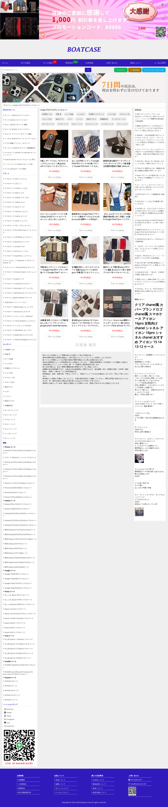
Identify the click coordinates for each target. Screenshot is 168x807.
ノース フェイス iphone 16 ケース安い (19, 164)
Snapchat (9, 726)
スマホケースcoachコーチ (14, 279)
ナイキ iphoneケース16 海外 (15, 169)
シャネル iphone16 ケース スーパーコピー (20, 138)
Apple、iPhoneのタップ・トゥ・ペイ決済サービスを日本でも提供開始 (149, 257)
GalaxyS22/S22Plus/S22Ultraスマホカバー (20, 525)
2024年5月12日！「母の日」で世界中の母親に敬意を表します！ (149, 273)
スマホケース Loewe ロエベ (15, 202)
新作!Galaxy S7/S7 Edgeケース (16, 553)
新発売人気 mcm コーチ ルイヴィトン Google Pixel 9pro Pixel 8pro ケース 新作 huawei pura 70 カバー (150, 232)
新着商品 (69, 63)
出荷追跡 (89, 63)
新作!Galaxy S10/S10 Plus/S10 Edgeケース (21, 539)
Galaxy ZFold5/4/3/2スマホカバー (17, 509)
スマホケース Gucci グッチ (15, 207)
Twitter (8, 712)
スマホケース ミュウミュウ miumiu (18, 325)
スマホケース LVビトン (13, 183)
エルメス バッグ (11, 429)
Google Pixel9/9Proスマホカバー (17, 574)
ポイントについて (62, 788)
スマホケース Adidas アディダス (17, 197)
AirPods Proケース (12, 690)
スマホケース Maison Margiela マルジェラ (21, 339)
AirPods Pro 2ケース (12, 695)
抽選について (60, 784)
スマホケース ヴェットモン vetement (19, 316)
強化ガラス (9, 387)
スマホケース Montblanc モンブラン (18, 330)
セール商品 (47, 63)
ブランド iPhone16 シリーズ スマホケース (20, 457)
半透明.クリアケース (12, 368)
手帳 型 (7, 354)
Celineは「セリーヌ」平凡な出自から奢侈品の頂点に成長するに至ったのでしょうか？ (149, 291)
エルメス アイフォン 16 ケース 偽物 (18, 134)
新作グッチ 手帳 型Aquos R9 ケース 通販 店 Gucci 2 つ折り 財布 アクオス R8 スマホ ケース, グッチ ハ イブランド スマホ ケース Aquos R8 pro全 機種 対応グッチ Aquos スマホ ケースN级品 (117, 274)
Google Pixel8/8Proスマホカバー (17, 579)
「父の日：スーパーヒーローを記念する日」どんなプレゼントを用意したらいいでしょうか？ (149, 248)
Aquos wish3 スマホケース (15, 627)
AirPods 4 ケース (11, 700)
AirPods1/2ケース (11, 681)
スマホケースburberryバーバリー (17, 242)
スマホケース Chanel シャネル (16, 188)
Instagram (9, 719)
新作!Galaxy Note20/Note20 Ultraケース (20, 558)
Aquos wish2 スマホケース (15, 632)
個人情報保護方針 (24, 792)
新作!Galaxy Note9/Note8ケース (17, 567)
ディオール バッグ (11, 410)
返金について (98, 788)
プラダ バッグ (10, 419)
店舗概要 (21, 780)
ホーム (5, 63)
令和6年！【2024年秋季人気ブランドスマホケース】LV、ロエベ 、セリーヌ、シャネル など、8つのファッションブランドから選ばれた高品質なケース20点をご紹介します (150, 140)
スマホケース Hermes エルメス (16, 211)
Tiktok (7, 716)
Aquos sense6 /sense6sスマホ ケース (19, 618)
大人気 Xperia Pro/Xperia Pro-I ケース (19, 653)
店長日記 (138, 110)
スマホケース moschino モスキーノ (18, 283)
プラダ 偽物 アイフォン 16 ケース (17, 143)
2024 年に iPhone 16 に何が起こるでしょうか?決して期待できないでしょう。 (150, 162)
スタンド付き (10, 382)
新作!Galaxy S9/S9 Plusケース (16, 544)
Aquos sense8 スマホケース (15, 609)
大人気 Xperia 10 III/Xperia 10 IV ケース (20, 644)
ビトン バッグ (10, 438)
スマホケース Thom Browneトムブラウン (20, 321)
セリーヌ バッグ (11, 415)
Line (7, 723)
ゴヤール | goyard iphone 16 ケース (18, 297)
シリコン (8, 396)
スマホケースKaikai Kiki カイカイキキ (19, 335)
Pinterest (8, 709)
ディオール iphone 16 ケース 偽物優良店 (20, 148)
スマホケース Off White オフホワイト (19, 237)
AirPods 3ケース (11, 686)
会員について (60, 780)
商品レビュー (136, 63)
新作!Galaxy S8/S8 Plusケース (16, 548)
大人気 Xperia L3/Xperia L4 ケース (18, 658)
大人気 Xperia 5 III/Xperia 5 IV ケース (19, 648)
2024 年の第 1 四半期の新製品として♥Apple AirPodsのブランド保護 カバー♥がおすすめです (149, 265)
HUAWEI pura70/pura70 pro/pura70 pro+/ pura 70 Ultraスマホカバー (18, 673)
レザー (7, 391)
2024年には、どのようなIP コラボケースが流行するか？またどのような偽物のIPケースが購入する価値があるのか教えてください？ (150, 212)
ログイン (122, 70)
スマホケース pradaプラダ (15, 246)
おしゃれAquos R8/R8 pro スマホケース (20, 604)
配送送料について (99, 784)
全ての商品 (25, 63)
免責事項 (21, 788)
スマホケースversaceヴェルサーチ (17, 311)
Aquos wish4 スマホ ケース (15, 623)
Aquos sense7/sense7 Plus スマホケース (20, 614)
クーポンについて (62, 792)
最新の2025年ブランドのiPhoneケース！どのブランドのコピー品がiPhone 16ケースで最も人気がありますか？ (149, 128)
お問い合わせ (111, 63)
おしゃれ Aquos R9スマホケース (17, 595)
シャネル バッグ (11, 433)
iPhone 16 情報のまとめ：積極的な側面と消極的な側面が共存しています (149, 169)
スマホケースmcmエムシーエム (16, 251)
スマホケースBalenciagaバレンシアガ (19, 307)
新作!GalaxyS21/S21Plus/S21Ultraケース (20, 530)
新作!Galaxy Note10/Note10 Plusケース (20, 562)
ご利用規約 (22, 784)
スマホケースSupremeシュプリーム (18, 256)
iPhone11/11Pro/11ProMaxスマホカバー (20, 483)
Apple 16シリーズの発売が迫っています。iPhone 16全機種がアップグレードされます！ (150, 177)
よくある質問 (160, 63)
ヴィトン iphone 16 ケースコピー (17, 115)
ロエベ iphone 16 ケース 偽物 (16, 124)
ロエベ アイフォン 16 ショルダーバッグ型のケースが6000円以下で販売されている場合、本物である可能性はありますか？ (150, 152)
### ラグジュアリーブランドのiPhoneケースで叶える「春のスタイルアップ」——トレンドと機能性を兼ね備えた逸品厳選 (150, 117)
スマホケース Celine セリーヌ (16, 216)
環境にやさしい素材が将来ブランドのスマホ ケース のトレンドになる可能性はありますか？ (150, 281)
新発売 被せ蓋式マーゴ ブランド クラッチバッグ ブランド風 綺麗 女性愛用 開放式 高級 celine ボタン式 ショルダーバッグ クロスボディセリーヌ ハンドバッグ (117, 166)
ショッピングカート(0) (155, 70)
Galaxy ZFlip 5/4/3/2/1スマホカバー (18, 504)
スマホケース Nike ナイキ (14, 193)
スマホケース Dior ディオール (16, 179)
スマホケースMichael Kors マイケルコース (21, 293)
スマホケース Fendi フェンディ (16, 221)
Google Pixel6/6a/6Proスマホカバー (18, 588)
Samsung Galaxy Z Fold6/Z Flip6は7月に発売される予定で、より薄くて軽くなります (149, 222)
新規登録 (136, 70)
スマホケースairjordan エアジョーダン (19, 288)
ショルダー (9, 363)
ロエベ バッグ (10, 424)
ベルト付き (9, 373)
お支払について (98, 780)
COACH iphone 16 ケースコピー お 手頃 (20, 159)
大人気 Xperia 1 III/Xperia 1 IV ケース (19, 639)
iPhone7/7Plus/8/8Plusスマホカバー (18, 497)
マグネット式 (10, 377)
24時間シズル (10, 349)
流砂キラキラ (10, 401)
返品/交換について (100, 792)
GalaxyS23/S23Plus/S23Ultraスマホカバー (20, 520)
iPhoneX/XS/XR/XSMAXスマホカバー (18, 488)
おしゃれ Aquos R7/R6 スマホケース (18, 600)
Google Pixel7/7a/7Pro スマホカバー (26, 105)
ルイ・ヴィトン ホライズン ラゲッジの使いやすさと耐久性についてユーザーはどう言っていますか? (149, 187)
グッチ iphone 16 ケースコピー (16, 120)
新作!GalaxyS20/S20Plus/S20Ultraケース (20, 534)
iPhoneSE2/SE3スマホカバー (15, 492)
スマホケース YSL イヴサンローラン (18, 225)
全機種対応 (9, 405)
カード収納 (9, 359)
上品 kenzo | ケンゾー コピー (16, 302)
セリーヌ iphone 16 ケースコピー (17, 129)
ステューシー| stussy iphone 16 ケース (20, 267)
